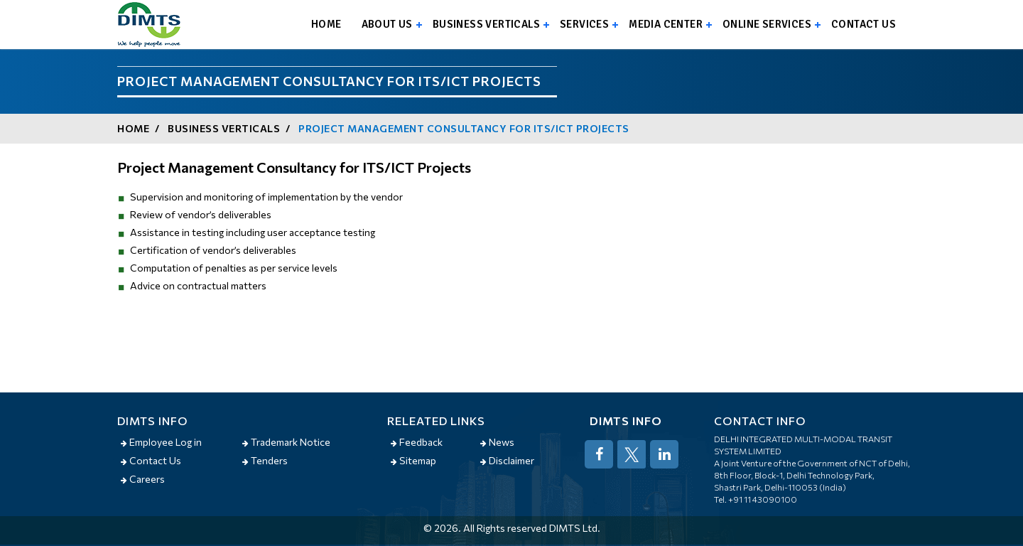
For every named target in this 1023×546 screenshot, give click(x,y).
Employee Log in (161, 442)
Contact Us (151, 460)
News (497, 442)
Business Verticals (486, 24)
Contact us (863, 24)
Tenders (265, 460)
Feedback (417, 442)
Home (326, 24)
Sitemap (413, 460)
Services (584, 24)
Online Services (766, 24)
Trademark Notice (286, 442)
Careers (143, 479)
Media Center (666, 24)
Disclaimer (507, 460)
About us (387, 24)
